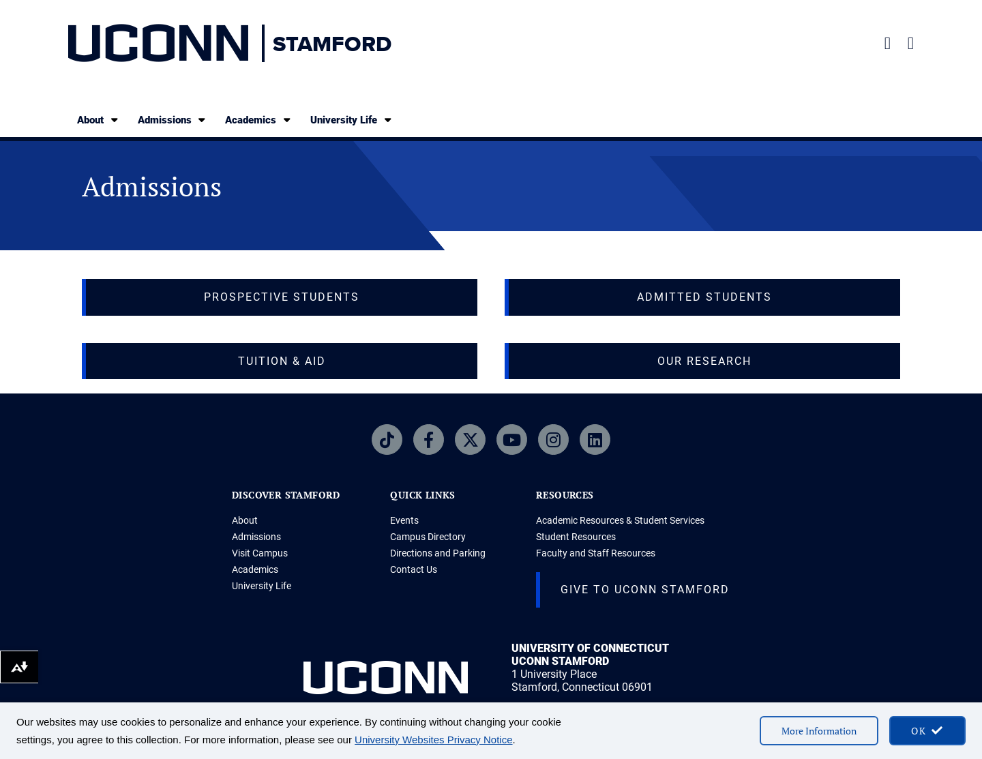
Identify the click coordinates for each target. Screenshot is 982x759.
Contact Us (413, 569)
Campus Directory (428, 536)
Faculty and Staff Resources (595, 553)
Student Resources (576, 536)
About (98, 120)
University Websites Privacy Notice (433, 739)
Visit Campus (260, 553)
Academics (259, 120)
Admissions (173, 120)
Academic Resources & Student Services (620, 520)
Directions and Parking (438, 553)
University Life (351, 120)
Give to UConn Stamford (645, 589)
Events (404, 520)
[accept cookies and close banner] (927, 730)
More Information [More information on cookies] (819, 730)
